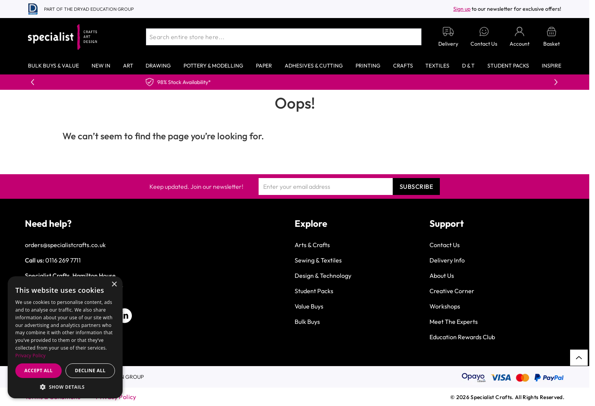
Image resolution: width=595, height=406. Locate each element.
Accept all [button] (39, 370)
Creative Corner (451, 291)
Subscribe (416, 186)
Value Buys (309, 306)
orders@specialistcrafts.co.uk (65, 245)
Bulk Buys (307, 321)
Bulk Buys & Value (53, 65)
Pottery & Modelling (213, 65)
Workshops (444, 306)
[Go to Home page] (62, 37)
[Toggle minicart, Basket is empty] (551, 37)
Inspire (551, 65)
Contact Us (444, 245)
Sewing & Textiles (318, 260)
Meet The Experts (453, 321)
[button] (65, 387)
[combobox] (283, 36)
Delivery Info (447, 260)
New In (101, 65)
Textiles (437, 65)
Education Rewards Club (462, 337)
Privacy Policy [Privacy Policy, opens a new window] (30, 355)
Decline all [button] (90, 370)
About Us (441, 275)
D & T (468, 65)
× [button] (114, 284)
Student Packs (508, 65)
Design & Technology (323, 275)
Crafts (403, 65)
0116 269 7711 (63, 260)
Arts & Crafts (312, 245)
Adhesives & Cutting (314, 65)
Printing (368, 65)
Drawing (158, 65)
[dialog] (65, 337)
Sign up (461, 8)
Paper (264, 65)
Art (128, 65)
